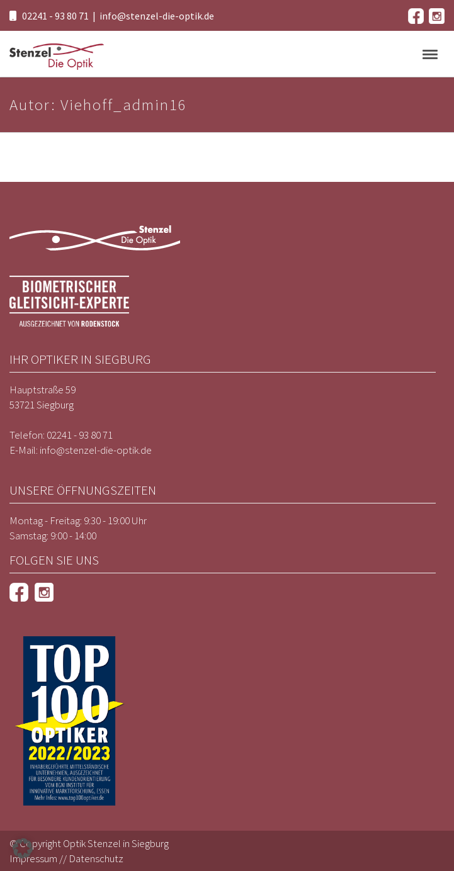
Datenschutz (96, 858)
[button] (22, 848)
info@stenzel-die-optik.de (156, 15)
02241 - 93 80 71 (55, 15)
